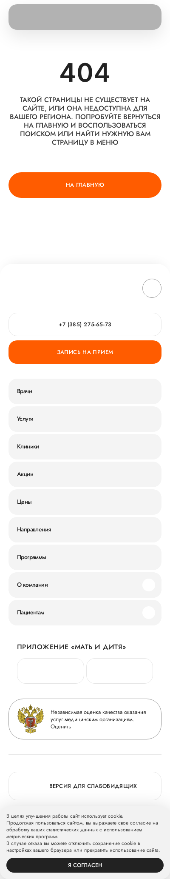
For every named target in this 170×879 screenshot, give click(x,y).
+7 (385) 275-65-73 (85, 324)
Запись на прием (85, 352)
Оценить (61, 726)
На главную (85, 185)
